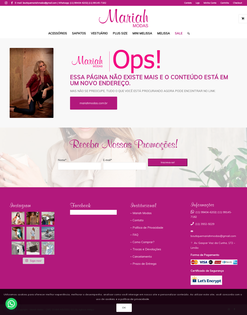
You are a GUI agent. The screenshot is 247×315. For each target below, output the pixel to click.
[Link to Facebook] (12, 3)
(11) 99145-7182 (97, 3)
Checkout (237, 3)
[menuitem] (188, 3)
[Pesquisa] (187, 33)
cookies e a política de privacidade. (127, 299)
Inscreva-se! (168, 162)
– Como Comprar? (142, 242)
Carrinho (224, 3)
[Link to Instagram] (6, 3)
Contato (188, 3)
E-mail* (107, 160)
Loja (198, 3)
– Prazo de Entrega (143, 264)
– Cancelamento (141, 256)
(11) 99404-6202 (78, 3)
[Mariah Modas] (123, 17)
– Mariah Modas (141, 213)
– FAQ (134, 235)
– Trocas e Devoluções (145, 249)
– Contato (137, 220)
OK (124, 307)
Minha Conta (210, 3)
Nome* (62, 160)
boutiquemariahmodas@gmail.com (213, 236)
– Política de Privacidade (146, 227)
